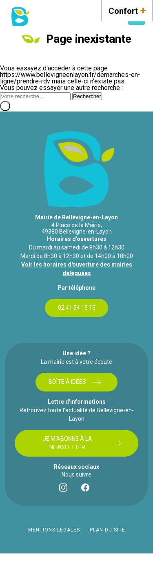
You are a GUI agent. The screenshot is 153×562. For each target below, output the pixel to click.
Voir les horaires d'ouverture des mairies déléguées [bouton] (76, 268)
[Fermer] (5, 106)
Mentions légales (54, 530)
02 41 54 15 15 (76, 307)
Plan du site (107, 530)
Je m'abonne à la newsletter (82, 442)
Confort (127, 10)
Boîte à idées (75, 382)
